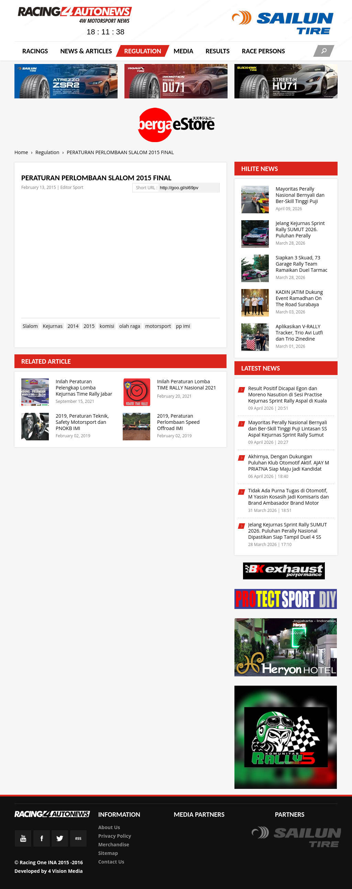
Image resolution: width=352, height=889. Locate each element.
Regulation (142, 51)
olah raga (129, 326)
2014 (73, 326)
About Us (109, 827)
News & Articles (86, 51)
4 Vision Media (65, 871)
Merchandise (113, 844)
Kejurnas (53, 326)
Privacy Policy (114, 836)
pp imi (183, 326)
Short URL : (147, 188)
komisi (107, 326)
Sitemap (108, 853)
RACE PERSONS (263, 51)
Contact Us (111, 861)
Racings (35, 51)
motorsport (158, 326)
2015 (89, 326)
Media (183, 51)
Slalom (30, 326)
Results (218, 51)
